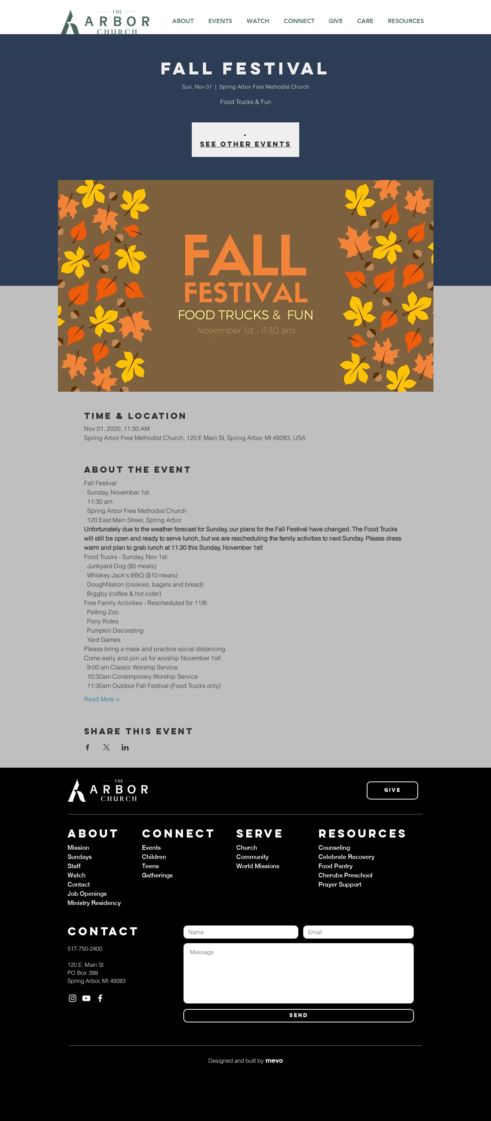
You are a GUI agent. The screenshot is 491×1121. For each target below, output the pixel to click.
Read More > (102, 699)
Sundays (80, 857)
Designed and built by (245, 1060)
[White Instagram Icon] (72, 998)
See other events (245, 144)
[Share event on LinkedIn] (125, 747)
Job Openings (87, 893)
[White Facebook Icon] (100, 998)
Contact (79, 884)
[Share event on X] (106, 747)
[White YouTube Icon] (86, 998)
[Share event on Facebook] (87, 747)
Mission (78, 847)
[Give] (392, 790)
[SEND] (298, 1015)
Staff (74, 866)
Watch (77, 875)
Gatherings (157, 875)
